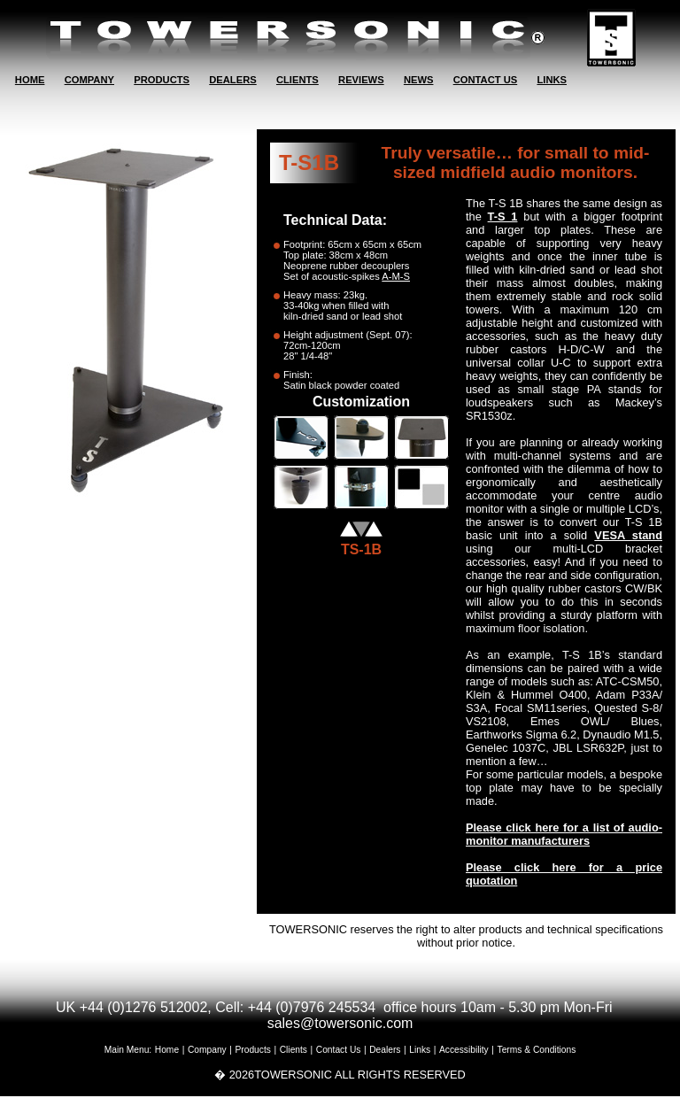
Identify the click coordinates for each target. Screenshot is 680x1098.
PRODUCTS (161, 79)
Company (207, 1050)
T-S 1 (503, 216)
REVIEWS (361, 79)
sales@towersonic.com (340, 1023)
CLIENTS (297, 79)
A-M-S (396, 276)
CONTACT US (485, 79)
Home (167, 1050)
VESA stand (628, 535)
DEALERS (232, 79)
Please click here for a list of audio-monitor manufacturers (564, 834)
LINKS (552, 79)
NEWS (419, 79)
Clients (293, 1050)
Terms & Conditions (537, 1050)
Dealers (384, 1050)
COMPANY (89, 79)
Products (253, 1050)
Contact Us (338, 1050)
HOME (30, 79)
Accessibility (464, 1050)
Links (419, 1050)
